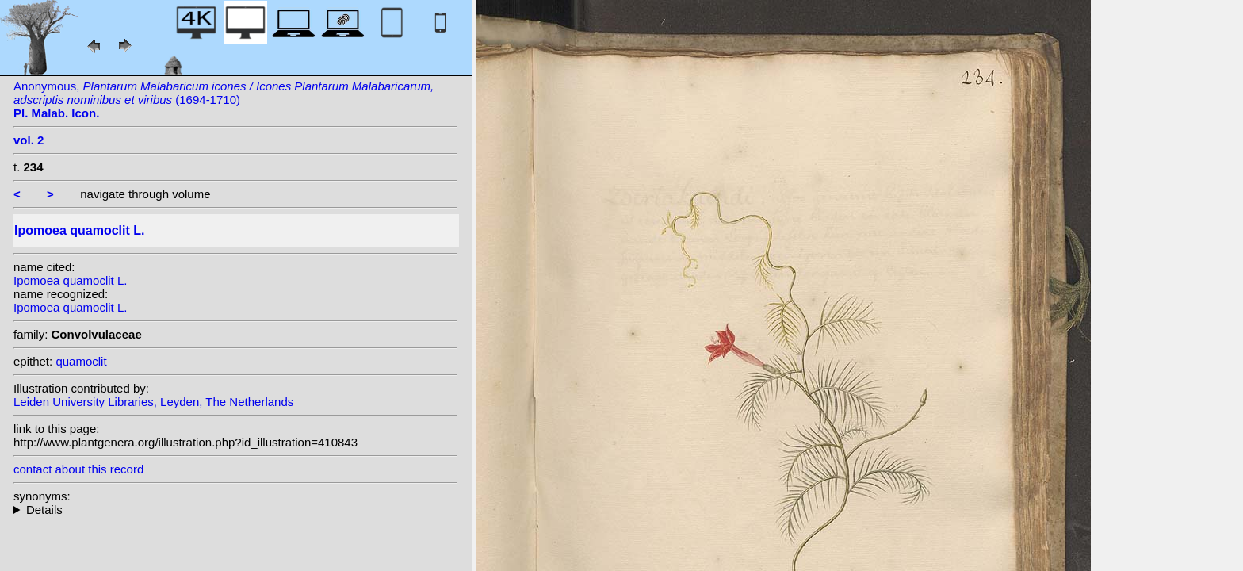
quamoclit (80, 361)
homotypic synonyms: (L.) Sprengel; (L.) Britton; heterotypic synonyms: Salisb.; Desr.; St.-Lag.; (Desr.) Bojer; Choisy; (235, 509)
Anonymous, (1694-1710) (223, 99)
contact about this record (78, 469)
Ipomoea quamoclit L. (70, 280)
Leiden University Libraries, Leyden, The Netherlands (153, 401)
